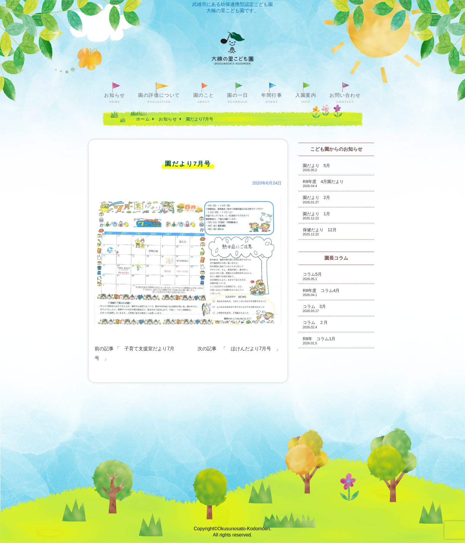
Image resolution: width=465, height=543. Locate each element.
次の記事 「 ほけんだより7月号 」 (239, 348)
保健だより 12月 (320, 231)
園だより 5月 (316, 167)
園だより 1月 (316, 215)
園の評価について (159, 98)
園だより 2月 (316, 199)
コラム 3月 (314, 308)
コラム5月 (312, 276)
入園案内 (305, 98)
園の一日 (237, 98)
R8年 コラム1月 (319, 340)
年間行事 (271, 98)
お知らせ (114, 98)
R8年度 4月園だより (323, 183)
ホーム (143, 119)
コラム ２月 (315, 324)
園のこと (203, 98)
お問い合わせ (345, 98)
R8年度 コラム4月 (321, 292)
